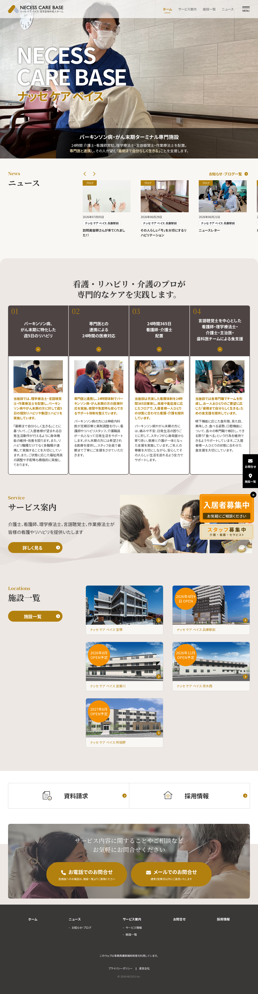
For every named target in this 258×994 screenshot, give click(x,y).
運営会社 (144, 968)
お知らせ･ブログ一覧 (225, 173)
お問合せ (179, 919)
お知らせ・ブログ (81, 928)
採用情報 (223, 919)
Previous (85, 174)
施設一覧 (209, 9)
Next (94, 174)
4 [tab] (129, 124)
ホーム (167, 9)
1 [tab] (111, 124)
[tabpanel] (129, 79)
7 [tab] (147, 124)
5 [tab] (135, 124)
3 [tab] (123, 124)
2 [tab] (117, 124)
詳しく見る (33, 547)
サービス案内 (187, 9)
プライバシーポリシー (120, 968)
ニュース (228, 9)
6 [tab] (141, 124)
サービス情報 (134, 928)
